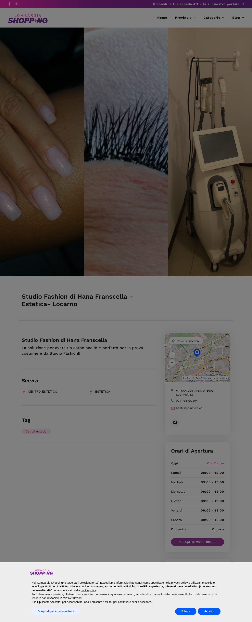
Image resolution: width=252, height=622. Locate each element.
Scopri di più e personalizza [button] (56, 611)
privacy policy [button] (179, 582)
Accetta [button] (209, 611)
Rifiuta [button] (186, 611)
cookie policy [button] (88, 590)
